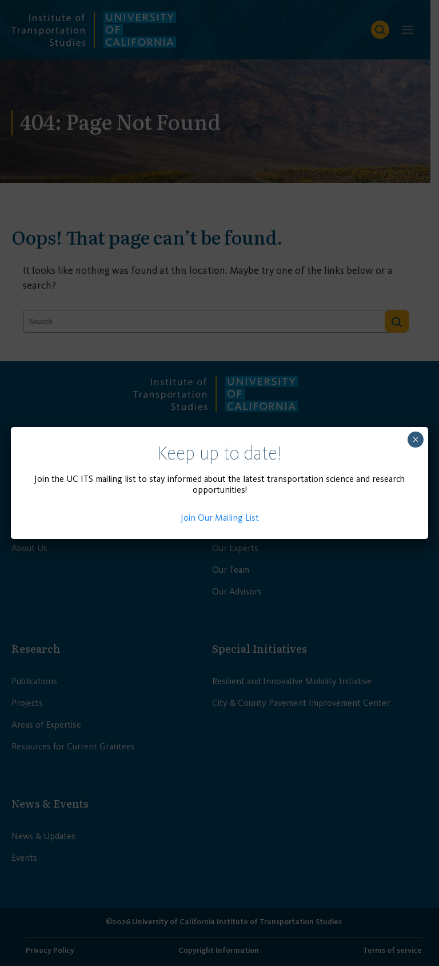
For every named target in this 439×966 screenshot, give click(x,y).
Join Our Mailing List (220, 517)
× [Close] (415, 439)
